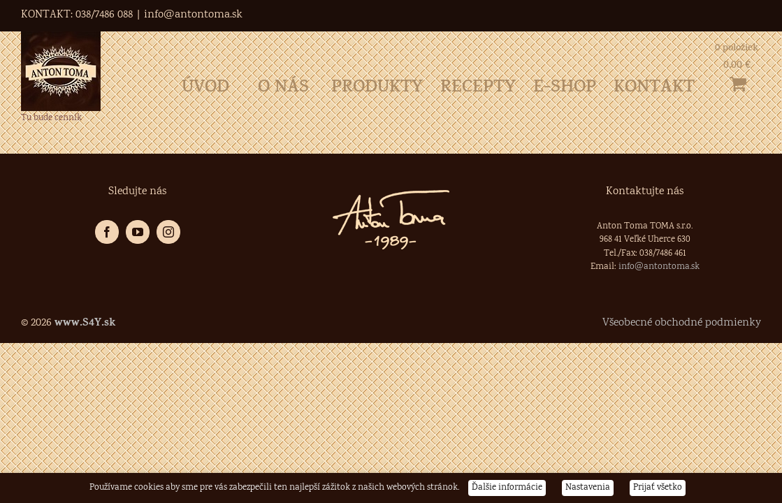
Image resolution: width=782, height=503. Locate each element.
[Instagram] (168, 232)
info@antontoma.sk (193, 15)
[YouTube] (138, 232)
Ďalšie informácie (507, 488)
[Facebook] (107, 232)
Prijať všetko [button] (657, 488)
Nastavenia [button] (587, 488)
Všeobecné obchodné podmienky (681, 323)
